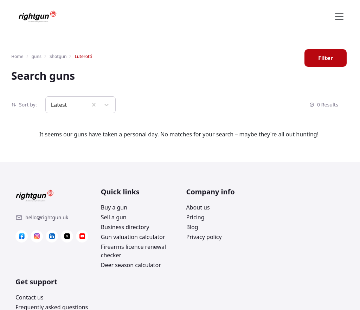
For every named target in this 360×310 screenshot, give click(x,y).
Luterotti (83, 56)
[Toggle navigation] (339, 16)
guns (36, 56)
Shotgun (58, 56)
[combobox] (51, 105)
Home (17, 56)
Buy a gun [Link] (113, 207)
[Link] (46, 217)
